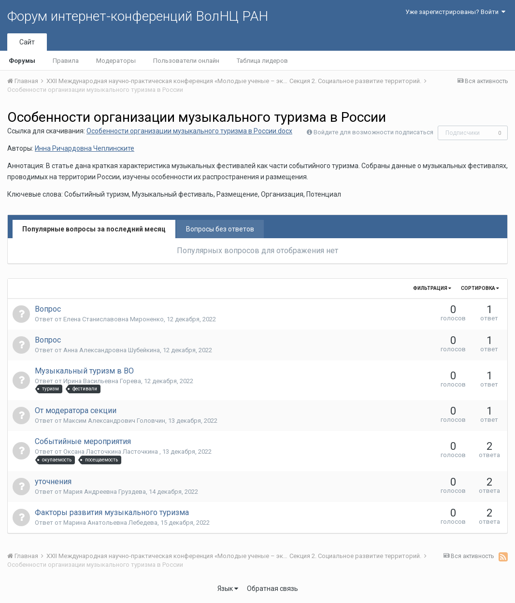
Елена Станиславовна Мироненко (113, 319)
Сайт (27, 42)
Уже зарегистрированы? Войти (455, 11)
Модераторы (116, 60)
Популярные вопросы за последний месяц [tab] (94, 229)
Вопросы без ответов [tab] (220, 229)
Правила (66, 60)
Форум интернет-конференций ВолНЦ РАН (137, 16)
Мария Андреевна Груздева (104, 491)
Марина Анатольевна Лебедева (110, 522)
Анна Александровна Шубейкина (111, 350)
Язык (227, 588)
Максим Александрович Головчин (114, 420)
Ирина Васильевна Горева (102, 381)
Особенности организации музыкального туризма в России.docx (189, 131)
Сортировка (480, 288)
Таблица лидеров (262, 60)
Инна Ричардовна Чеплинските (84, 148)
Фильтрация (432, 288)
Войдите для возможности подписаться (373, 132)
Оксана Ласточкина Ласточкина (111, 451)
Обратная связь (272, 588)
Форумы (22, 60)
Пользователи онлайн (186, 60)
